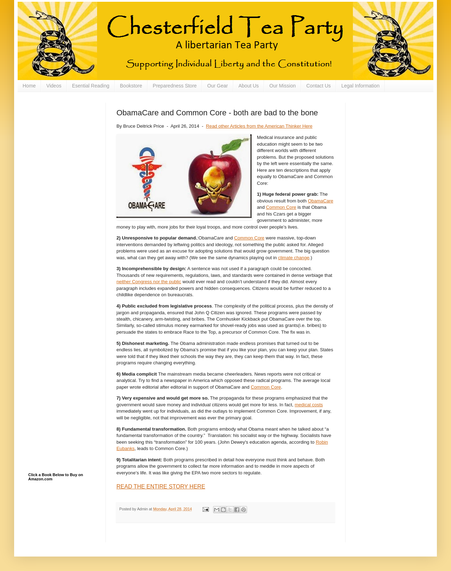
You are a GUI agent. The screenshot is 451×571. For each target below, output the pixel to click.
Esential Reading (90, 86)
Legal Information (360, 86)
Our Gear (217, 86)
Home (29, 86)
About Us (249, 86)
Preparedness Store (175, 86)
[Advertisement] (63, 138)
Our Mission (282, 86)
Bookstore (131, 86)
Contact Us (318, 86)
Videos (53, 86)
